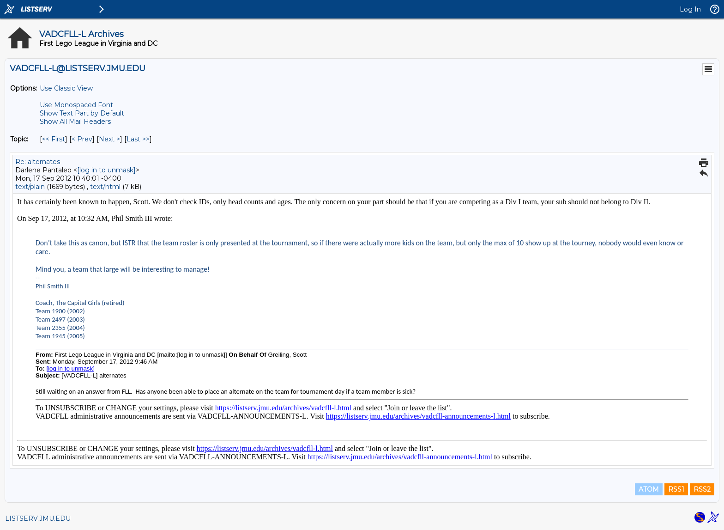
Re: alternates (37, 162)
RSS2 (702, 489)
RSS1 (676, 489)
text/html (105, 187)
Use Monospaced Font (76, 105)
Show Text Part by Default (82, 113)
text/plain (30, 187)
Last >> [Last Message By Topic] (138, 139)
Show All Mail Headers (75, 121)
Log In (690, 9)
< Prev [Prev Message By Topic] (82, 139)
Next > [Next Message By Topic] (109, 139)
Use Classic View (66, 88)
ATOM (649, 489)
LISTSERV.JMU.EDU (38, 518)
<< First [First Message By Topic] (53, 139)
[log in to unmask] (106, 170)
